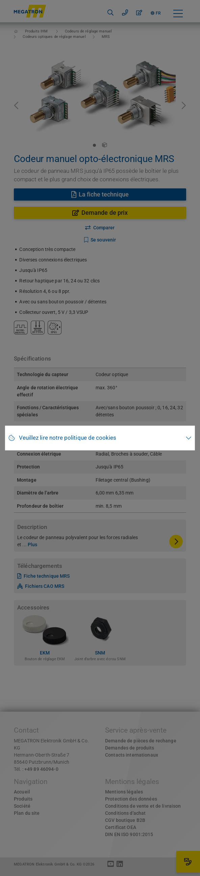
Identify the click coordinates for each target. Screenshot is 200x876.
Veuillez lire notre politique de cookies (68, 438)
